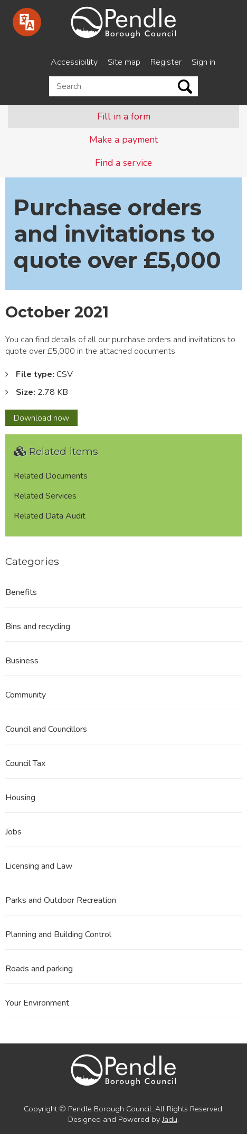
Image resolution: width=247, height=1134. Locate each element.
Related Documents (51, 476)
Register (166, 62)
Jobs (13, 832)
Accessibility (74, 62)
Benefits (21, 592)
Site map (124, 62)
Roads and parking (39, 968)
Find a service (123, 162)
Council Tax (25, 763)
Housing (20, 797)
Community (25, 695)
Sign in (203, 62)
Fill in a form (123, 116)
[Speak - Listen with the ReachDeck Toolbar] (27, 22)
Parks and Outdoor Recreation (60, 900)
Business (22, 661)
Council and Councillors (46, 729)
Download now (46, 419)
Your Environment (37, 1003)
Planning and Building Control (58, 934)
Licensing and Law (38, 866)
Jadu (169, 1119)
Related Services (45, 496)
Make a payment (123, 139)
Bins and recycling (37, 626)
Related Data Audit (50, 516)
